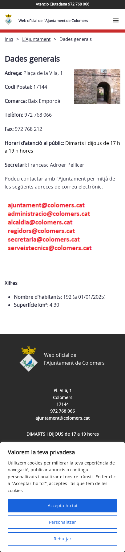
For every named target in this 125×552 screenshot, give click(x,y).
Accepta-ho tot (63, 505)
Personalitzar (62, 522)
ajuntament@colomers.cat (62, 418)
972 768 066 (62, 411)
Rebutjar (62, 539)
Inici (9, 39)
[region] (62, 497)
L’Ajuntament (36, 39)
